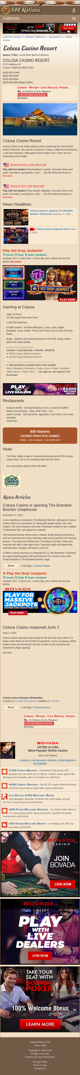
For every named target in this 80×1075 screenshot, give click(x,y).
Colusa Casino (42, 565)
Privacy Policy (40, 1062)
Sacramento (55, 37)
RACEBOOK (40, 763)
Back (11, 565)
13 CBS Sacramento (25, 701)
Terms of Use (40, 1065)
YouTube (54, 701)
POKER (52, 760)
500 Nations (25, 10)
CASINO (24, 760)
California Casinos (12, 37)
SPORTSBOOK (66, 760)
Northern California (35, 37)
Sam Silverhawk (46, 1057)
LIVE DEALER (38, 760)
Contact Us (40, 1068)
